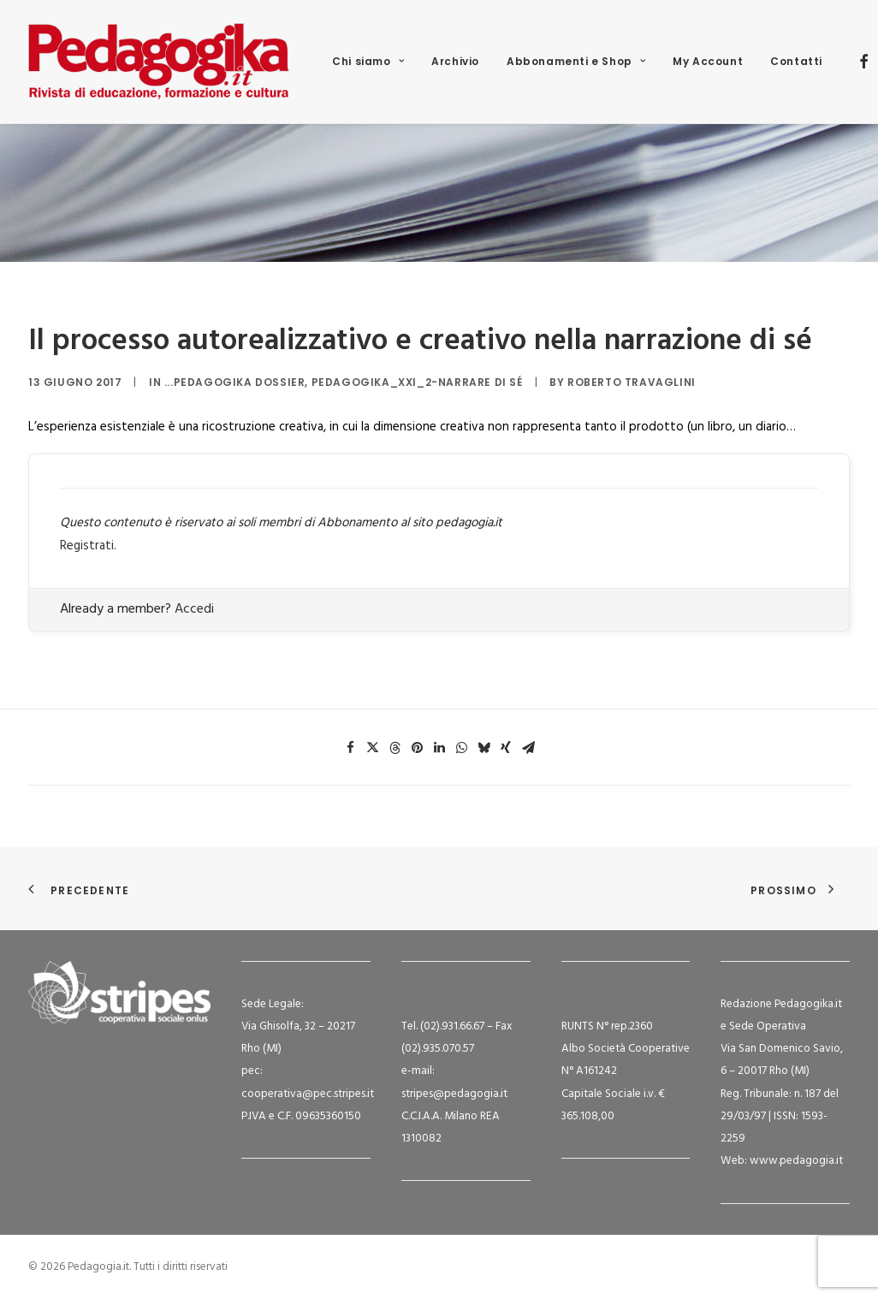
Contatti (796, 61)
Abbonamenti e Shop (576, 61)
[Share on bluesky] (483, 748)
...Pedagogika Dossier (235, 382)
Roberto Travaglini (631, 382)
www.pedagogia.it (796, 1161)
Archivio (455, 61)
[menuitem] (368, 61)
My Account (708, 61)
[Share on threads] (394, 748)
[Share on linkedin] (439, 748)
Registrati (87, 546)
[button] (864, 61)
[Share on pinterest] (416, 748)
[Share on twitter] (372, 748)
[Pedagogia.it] (158, 61)
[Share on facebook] (350, 748)
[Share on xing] (505, 748)
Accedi (194, 609)
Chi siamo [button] (368, 61)
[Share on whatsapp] (461, 748)
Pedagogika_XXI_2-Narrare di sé (417, 382)
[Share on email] (528, 748)
